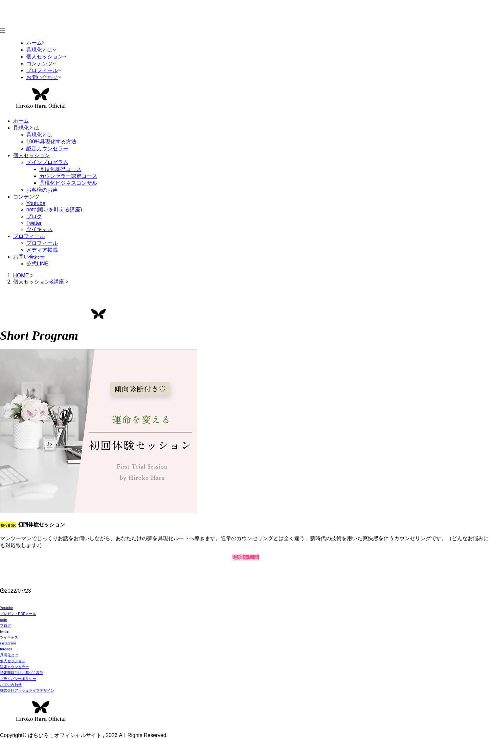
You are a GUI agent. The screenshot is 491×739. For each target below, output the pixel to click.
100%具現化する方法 (51, 141)
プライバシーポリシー (18, 679)
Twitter (34, 223)
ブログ (34, 216)
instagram (8, 643)
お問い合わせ (29, 257)
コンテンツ (26, 197)
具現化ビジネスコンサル (68, 183)
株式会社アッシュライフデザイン (27, 690)
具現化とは (26, 128)
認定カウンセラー (47, 148)
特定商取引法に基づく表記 (21, 673)
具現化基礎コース (60, 169)
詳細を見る (246, 557)
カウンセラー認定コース (68, 176)
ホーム (21, 121)
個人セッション (31, 155)
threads (6, 649)
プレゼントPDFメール (18, 614)
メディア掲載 (42, 250)
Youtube (35, 203)
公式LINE (37, 263)
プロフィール (29, 236)
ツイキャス (39, 229)
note (3, 620)
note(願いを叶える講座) (54, 209)
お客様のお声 (42, 190)
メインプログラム (47, 162)
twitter (5, 631)
